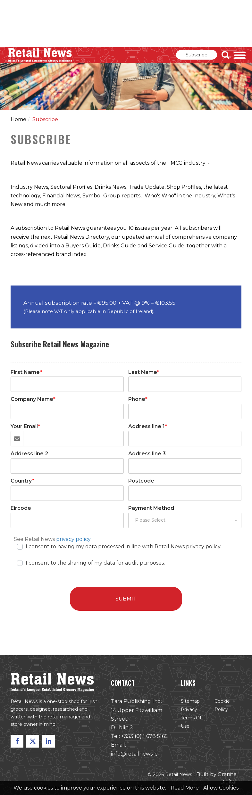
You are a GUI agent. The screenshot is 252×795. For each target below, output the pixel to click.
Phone (137, 399)
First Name (26, 372)
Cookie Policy (219, 708)
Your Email (25, 426)
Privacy (187, 712)
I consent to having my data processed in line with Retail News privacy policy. (123, 545)
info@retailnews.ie (134, 755)
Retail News (40, 55)
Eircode (21, 508)
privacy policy (73, 539)
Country (22, 481)
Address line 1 (147, 426)
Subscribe (196, 55)
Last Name (143, 372)
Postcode (141, 481)
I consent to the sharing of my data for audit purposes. (95, 562)
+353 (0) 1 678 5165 (143, 738)
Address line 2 (29, 454)
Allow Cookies (221, 788)
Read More (185, 788)
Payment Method (151, 508)
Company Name (33, 399)
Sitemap (188, 704)
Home (18, 119)
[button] (184, 520)
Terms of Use (189, 724)
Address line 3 (147, 454)
